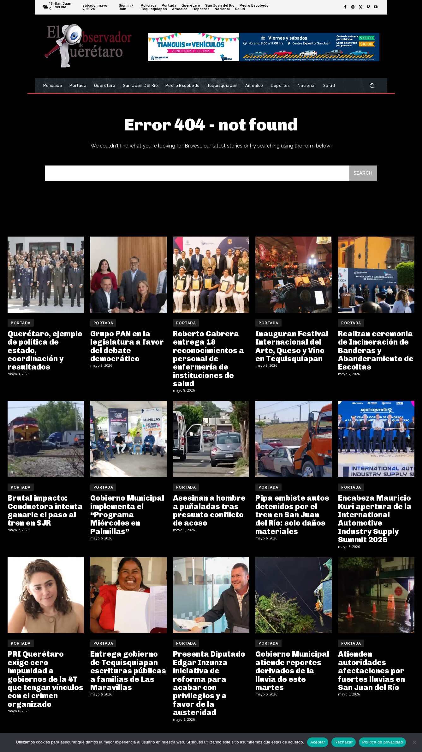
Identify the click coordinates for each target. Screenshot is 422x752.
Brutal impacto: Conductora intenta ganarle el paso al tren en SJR (45, 510)
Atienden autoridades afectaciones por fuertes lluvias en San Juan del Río (371, 670)
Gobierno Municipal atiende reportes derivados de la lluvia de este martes (292, 670)
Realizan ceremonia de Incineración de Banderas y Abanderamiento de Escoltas (375, 350)
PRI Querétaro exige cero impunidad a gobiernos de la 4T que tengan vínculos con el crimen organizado (45, 678)
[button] (372, 85)
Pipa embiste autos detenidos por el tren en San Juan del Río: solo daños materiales (292, 514)
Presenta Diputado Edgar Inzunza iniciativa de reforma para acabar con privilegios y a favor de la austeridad (209, 683)
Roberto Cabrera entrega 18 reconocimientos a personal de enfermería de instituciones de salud (208, 358)
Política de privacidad (382, 742)
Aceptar (317, 742)
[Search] (363, 173)
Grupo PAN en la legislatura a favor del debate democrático (127, 346)
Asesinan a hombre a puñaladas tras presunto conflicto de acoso (209, 510)
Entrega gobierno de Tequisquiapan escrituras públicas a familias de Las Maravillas (128, 670)
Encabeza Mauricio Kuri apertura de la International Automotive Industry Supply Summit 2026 (375, 518)
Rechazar (344, 742)
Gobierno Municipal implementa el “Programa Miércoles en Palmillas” (127, 514)
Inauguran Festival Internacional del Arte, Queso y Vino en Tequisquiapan (291, 346)
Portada (21, 323)
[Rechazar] (414, 742)
